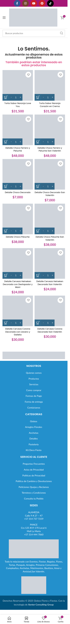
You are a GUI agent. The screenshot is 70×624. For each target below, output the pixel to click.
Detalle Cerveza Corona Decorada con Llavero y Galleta (17, 331)
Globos (33, 421)
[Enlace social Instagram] (25, 3)
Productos (34, 378)
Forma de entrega (34, 401)
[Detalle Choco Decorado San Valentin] (50, 174)
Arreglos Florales (33, 427)
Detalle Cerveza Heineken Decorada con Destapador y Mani (18, 284)
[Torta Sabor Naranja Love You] (17, 85)
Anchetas (33, 432)
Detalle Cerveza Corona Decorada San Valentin (49, 330)
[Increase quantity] (20, 97)
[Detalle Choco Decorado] (17, 174)
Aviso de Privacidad (34, 469)
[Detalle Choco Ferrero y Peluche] (17, 130)
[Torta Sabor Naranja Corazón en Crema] (50, 85)
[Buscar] (33, 33)
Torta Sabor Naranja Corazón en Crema (49, 105)
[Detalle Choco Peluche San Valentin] (50, 219)
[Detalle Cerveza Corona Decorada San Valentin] (50, 311)
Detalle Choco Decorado (18, 192)
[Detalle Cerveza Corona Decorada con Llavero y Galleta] (17, 311)
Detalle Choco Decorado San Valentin (50, 194)
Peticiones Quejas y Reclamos (34, 487)
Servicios (33, 384)
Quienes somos (34, 372)
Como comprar (33, 390)
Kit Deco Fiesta (33, 450)
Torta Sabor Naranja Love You (17, 105)
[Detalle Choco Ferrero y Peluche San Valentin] (50, 130)
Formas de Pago (34, 395)
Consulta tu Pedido (34, 498)
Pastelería (34, 444)
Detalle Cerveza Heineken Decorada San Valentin (49, 283)
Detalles (33, 438)
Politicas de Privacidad (33, 475)
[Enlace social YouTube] (33, 3)
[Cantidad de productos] (15, 97)
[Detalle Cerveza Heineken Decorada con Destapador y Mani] (17, 263)
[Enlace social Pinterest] (42, 3)
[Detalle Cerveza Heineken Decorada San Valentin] (50, 263)
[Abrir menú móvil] (4, 17)
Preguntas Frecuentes (34, 463)
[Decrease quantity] (11, 97)
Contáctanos (33, 407)
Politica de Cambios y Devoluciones (34, 481)
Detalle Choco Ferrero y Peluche (17, 149)
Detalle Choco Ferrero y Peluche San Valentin (50, 149)
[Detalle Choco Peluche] (17, 219)
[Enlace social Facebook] (17, 3)
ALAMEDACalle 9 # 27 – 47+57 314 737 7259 (33, 515)
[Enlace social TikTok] (50, 3)
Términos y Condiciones (34, 492)
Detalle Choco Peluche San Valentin (50, 238)
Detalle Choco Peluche (18, 236)
